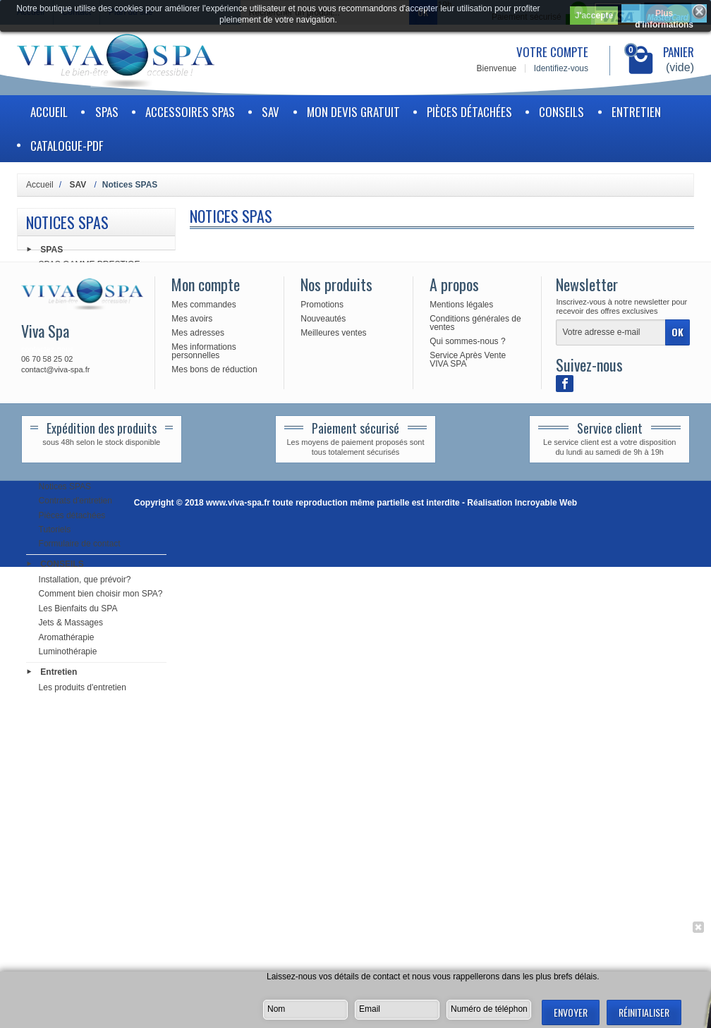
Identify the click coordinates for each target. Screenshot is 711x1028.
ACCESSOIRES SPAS (190, 112)
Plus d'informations (664, 15)
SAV (270, 112)
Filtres (50, 345)
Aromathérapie (67, 639)
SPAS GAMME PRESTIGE (89, 266)
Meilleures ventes (333, 794)
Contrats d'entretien (75, 503)
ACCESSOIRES (69, 453)
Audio (50, 417)
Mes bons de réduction (214, 831)
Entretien (636, 112)
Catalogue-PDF (66, 145)
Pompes (54, 302)
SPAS (107, 112)
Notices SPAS (65, 489)
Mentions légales (461, 766)
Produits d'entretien (75, 360)
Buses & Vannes (70, 388)
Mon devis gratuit (353, 112)
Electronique (62, 317)
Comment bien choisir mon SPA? (101, 596)
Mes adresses (197, 794)
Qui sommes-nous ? (467, 802)
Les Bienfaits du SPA (78, 611)
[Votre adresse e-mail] (611, 794)
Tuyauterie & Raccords (82, 403)
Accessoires (62, 374)
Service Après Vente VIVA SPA (468, 821)
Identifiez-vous (561, 68)
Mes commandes (203, 766)
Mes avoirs (191, 780)
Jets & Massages (71, 625)
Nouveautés (323, 780)
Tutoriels (55, 532)
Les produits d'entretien (82, 689)
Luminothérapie (68, 654)
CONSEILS (561, 112)
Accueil (49, 112)
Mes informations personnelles (203, 812)
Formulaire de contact (80, 546)
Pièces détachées (469, 112)
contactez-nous (47, 810)
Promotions (322, 766)
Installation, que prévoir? (85, 582)
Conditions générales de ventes (475, 784)
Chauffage (58, 331)
